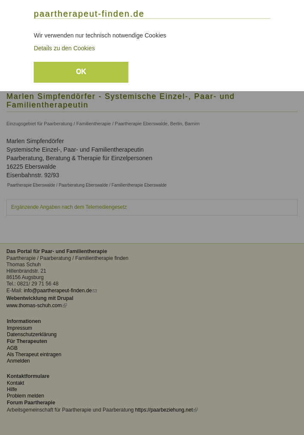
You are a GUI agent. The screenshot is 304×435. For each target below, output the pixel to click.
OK (81, 71)
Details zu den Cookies (64, 48)
